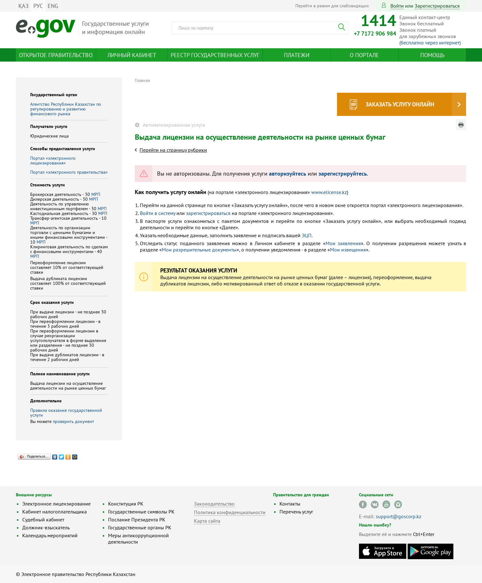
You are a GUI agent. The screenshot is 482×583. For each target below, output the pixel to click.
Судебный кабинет (43, 519)
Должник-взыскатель (46, 527)
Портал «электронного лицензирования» (53, 160)
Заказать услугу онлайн (400, 104)
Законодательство (214, 503)
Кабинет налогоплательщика (54, 511)
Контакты (289, 503)
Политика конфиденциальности (229, 512)
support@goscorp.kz (398, 516)
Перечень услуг (296, 511)
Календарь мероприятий (50, 535)
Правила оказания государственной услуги (66, 412)
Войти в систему (157, 213)
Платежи (296, 55)
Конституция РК (125, 503)
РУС (38, 6)
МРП (95, 194)
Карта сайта (207, 521)
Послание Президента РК (136, 519)
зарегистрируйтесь (343, 173)
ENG (53, 6)
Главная (142, 80)
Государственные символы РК (141, 511)
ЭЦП (307, 235)
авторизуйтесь (287, 173)
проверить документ (73, 421)
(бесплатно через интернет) (430, 42)
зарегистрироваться (437, 6)
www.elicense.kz (329, 192)
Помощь (432, 55)
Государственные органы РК (139, 527)
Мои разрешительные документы (199, 249)
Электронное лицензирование (56, 503)
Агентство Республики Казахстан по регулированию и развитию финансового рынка (65, 109)
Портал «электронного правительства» (69, 172)
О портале (364, 55)
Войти (397, 6)
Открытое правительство (56, 55)
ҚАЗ (23, 6)
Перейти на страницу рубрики (173, 150)
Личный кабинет (131, 55)
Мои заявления (343, 243)
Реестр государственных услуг (215, 55)
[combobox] (260, 28)
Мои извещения (348, 249)
